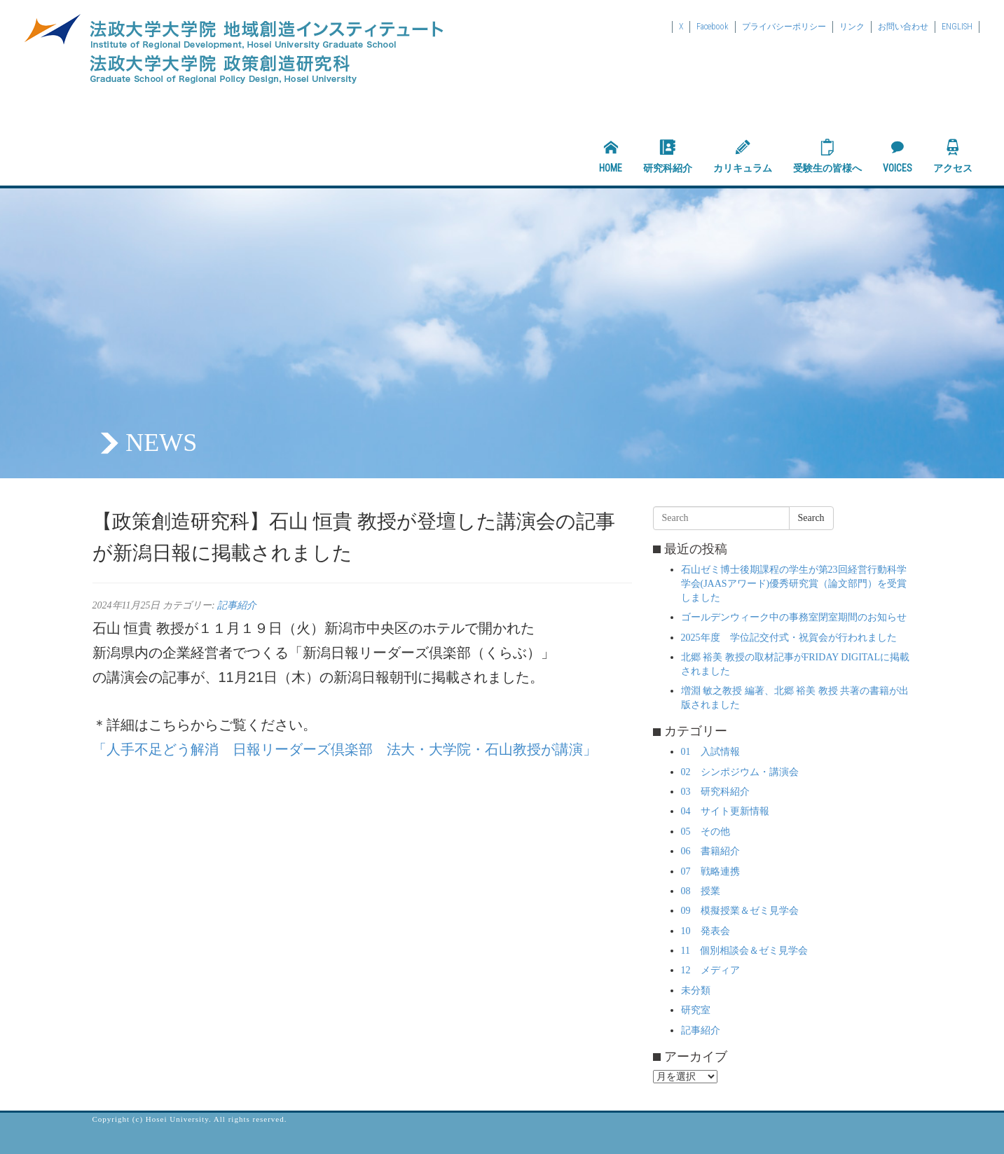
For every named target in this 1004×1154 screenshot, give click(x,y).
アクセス (952, 156)
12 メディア (710, 970)
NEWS (161, 443)
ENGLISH (957, 27)
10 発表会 (705, 931)
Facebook (712, 27)
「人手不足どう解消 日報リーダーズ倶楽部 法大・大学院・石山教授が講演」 (344, 749)
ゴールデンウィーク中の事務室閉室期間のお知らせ (794, 617)
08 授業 (700, 891)
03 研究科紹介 (715, 791)
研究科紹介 (667, 156)
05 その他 (705, 831)
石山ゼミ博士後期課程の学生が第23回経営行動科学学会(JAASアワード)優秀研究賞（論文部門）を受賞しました (794, 583)
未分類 (695, 990)
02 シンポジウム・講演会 (740, 772)
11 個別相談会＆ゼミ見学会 (744, 950)
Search (811, 518)
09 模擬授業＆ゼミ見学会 (740, 910)
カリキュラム (742, 156)
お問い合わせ (903, 27)
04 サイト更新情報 (725, 811)
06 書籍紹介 (710, 851)
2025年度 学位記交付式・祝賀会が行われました (789, 637)
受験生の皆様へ (827, 156)
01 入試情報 (710, 751)
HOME (610, 156)
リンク (852, 27)
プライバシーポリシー (784, 27)
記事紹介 (236, 605)
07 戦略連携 (710, 871)
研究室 (695, 1010)
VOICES (897, 156)
